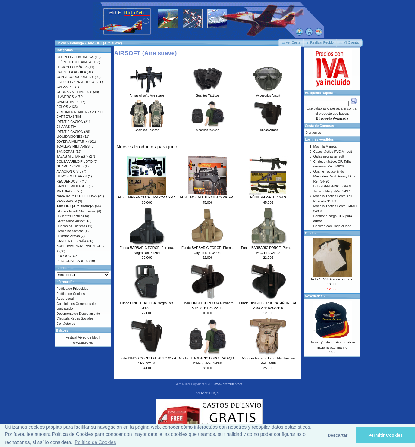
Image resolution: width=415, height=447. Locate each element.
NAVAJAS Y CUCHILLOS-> (77, 196)
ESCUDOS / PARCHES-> (76, 82)
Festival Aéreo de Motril (83, 337)
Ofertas (311, 233)
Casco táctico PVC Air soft (332, 151)
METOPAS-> (66, 191)
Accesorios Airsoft (268, 94)
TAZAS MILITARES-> (72, 156)
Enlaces (62, 330)
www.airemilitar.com (228, 384)
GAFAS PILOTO (69, 87)
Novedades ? (315, 296)
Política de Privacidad (73, 288)
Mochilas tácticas (207, 128)
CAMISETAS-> (68, 102)
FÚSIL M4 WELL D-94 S (268, 197)
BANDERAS (66, 151)
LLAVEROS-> (67, 96)
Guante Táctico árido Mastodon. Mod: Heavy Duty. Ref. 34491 (334, 176)
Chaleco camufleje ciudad (332, 226)
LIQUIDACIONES (70, 136)
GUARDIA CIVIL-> (70, 166)
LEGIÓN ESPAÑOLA (72, 67)
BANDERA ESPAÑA (71, 241)
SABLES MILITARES (72, 186)
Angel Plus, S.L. (211, 393)
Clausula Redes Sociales (75, 318)
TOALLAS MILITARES (73, 146)
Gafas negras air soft (328, 156)
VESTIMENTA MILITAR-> (75, 112)
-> (75, 206)
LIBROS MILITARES (72, 176)
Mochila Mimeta (325, 146)
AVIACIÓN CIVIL (69, 171)
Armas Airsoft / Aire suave (147, 94)
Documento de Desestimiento (78, 313)
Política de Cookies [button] (95, 442)
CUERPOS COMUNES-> (75, 57)
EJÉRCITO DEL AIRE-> (74, 62)
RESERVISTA (67, 201)
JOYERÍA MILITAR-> (72, 141)
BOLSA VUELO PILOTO (75, 161)
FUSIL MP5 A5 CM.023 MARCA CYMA (147, 197)
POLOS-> (64, 106)
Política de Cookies (71, 293)
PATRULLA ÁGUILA (71, 72)
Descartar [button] (337, 435)
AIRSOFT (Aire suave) (104, 43)
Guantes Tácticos (207, 94)
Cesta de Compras (319, 125)
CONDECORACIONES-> (75, 77)
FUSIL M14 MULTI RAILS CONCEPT (207, 197)
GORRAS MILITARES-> (74, 92)
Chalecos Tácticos (147, 128)
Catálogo (77, 43)
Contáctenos (66, 323)
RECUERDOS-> (69, 181)
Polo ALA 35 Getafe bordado (332, 279)
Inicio (62, 43)
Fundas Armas (268, 128)
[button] (291, 43)
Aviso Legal (65, 298)
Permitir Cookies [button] (385, 435)
